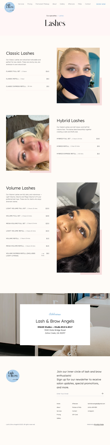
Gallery (62, 4)
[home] (5, 3)
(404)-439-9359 (92, 407)
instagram (91, 411)
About (55, 4)
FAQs (80, 4)
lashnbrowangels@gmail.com (96, 403)
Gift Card (75, 414)
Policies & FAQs (76, 407)
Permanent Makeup (42, 4)
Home (58, 403)
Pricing (29, 4)
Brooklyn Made (99, 424)
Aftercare (71, 4)
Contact (88, 4)
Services (21, 4)
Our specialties (51, 16)
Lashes (61, 16)
